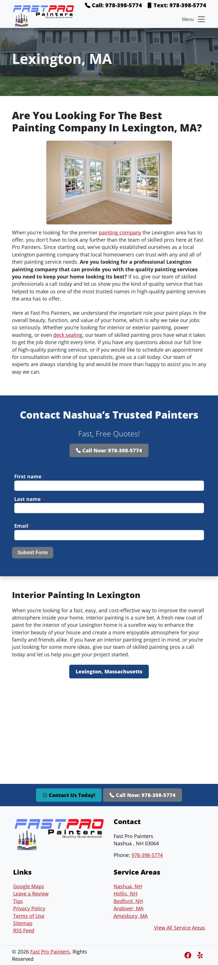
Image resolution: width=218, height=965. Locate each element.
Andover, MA (128, 908)
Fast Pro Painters (50, 951)
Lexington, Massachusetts (109, 671)
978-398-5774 (147, 855)
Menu (194, 19)
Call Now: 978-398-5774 (109, 450)
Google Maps (28, 886)
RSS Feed (23, 930)
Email (23, 525)
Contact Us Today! (68, 795)
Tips (18, 901)
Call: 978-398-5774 (113, 5)
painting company (120, 232)
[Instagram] (200, 955)
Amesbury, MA (131, 916)
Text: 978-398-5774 (176, 5)
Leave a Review (31, 893)
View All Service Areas (179, 927)
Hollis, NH (125, 893)
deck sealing (67, 335)
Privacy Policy (29, 908)
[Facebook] (189, 955)
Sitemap (22, 923)
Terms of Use (28, 916)
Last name (29, 499)
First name (29, 476)
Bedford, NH (128, 901)
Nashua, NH (128, 886)
